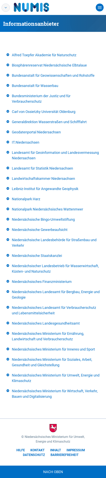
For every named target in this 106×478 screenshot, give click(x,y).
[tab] (53, 55)
